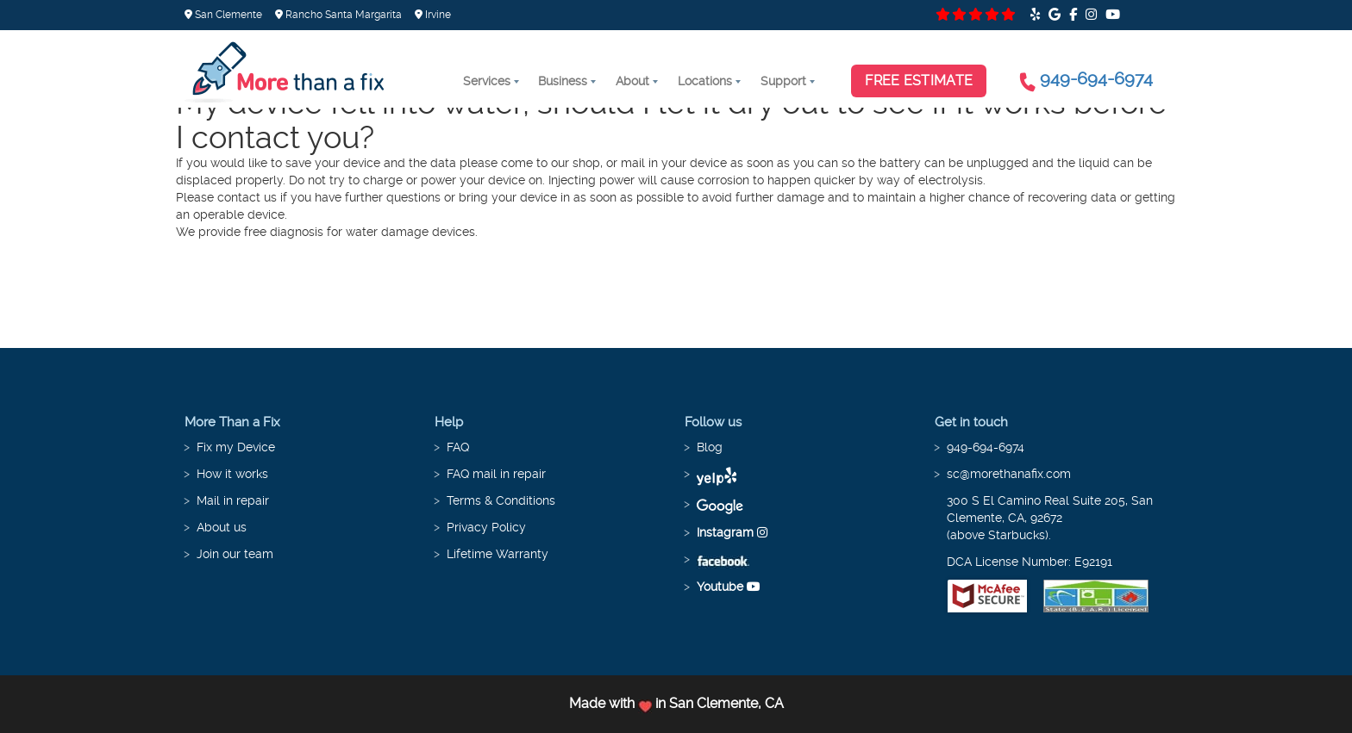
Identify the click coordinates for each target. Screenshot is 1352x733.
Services (486, 81)
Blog (710, 447)
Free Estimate (919, 80)
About (632, 81)
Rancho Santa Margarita (338, 15)
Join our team (235, 554)
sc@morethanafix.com (1009, 474)
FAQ (458, 447)
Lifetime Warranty (497, 554)
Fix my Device (236, 447)
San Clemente (223, 15)
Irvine (433, 15)
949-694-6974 (1096, 78)
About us (222, 527)
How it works (232, 474)
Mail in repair (233, 500)
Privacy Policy (486, 527)
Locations (705, 81)
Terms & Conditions (501, 500)
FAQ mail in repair (496, 474)
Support (783, 81)
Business (562, 81)
